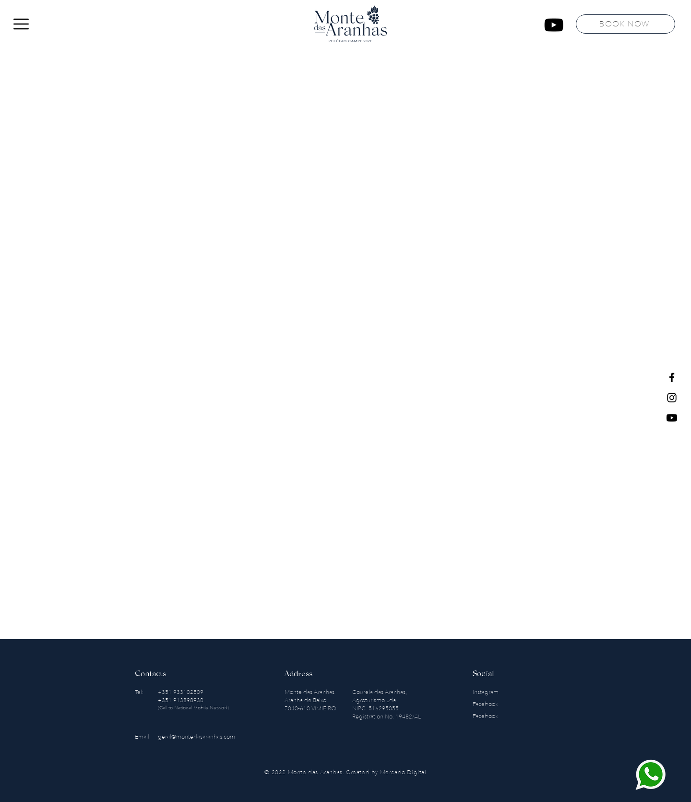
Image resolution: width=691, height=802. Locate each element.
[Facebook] (672, 377)
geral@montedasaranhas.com (196, 737)
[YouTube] (553, 24)
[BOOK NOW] (625, 24)
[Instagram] (672, 397)
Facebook (486, 704)
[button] (21, 24)
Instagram (486, 692)
